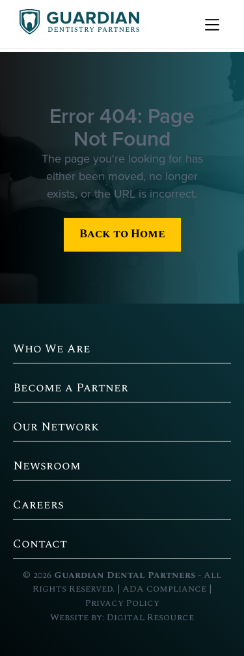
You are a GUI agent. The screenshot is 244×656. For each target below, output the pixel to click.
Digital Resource (150, 617)
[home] (76, 24)
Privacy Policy (122, 603)
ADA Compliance (164, 589)
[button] (210, 24)
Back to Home (122, 234)
